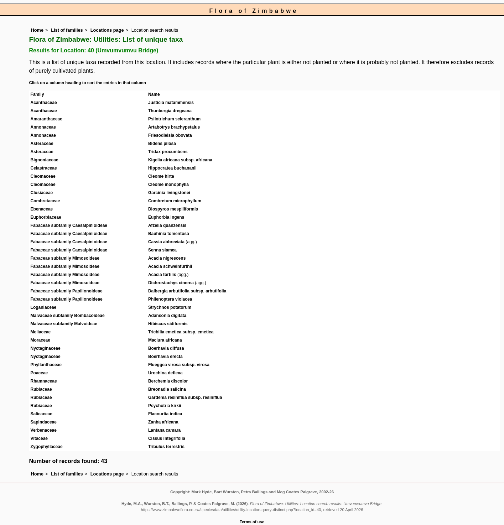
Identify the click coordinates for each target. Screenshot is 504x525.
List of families (67, 30)
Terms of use (252, 522)
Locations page (107, 30)
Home (37, 30)
